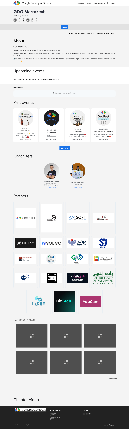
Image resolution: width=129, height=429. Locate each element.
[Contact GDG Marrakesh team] (36, 20)
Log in (112, 3)
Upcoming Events (99, 3)
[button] (64, 27)
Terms (51, 420)
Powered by (108, 425)
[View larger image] (31, 336)
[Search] (108, 3)
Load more (113, 379)
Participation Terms (55, 417)
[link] (71, 33)
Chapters (89, 3)
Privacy (52, 418)
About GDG (81, 3)
